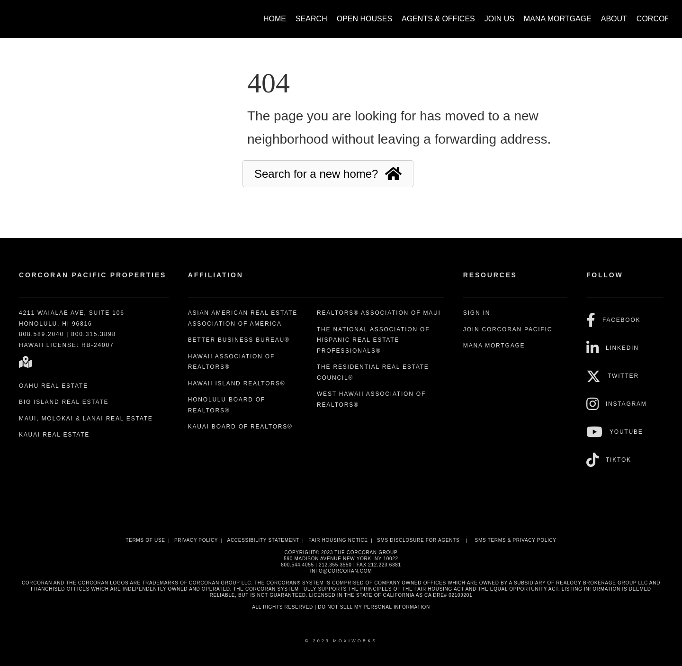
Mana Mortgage (558, 19)
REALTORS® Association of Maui (379, 313)
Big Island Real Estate (63, 402)
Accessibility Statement (263, 540)
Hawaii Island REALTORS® (237, 383)
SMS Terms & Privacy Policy (515, 540)
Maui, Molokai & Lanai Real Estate (86, 418)
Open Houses (364, 19)
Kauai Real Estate (54, 434)
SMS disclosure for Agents (418, 540)
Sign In (476, 313)
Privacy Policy (196, 540)
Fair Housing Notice (338, 540)
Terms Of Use (145, 540)
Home (274, 19)
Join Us (499, 19)
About (614, 19)
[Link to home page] (19, 14)
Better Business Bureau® (239, 340)
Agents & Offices (438, 19)
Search (311, 19)
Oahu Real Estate (53, 386)
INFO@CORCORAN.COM (341, 571)
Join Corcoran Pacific (507, 329)
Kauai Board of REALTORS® (240, 426)
